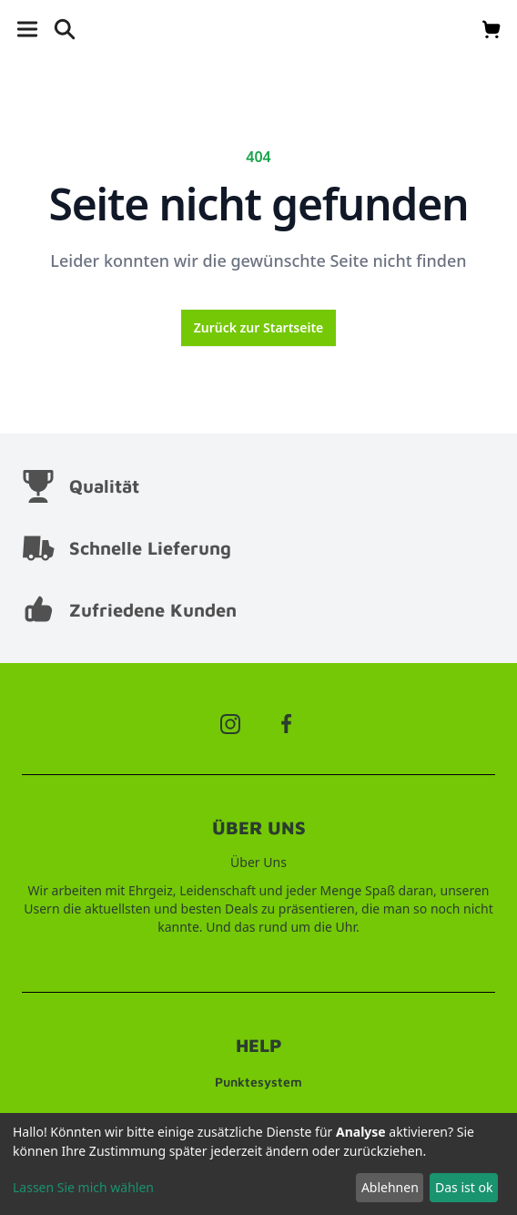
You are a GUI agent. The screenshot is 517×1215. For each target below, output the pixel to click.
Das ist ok (463, 1187)
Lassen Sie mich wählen (83, 1187)
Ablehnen (390, 1187)
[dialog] (258, 1164)
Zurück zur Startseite (259, 327)
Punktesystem (258, 1081)
